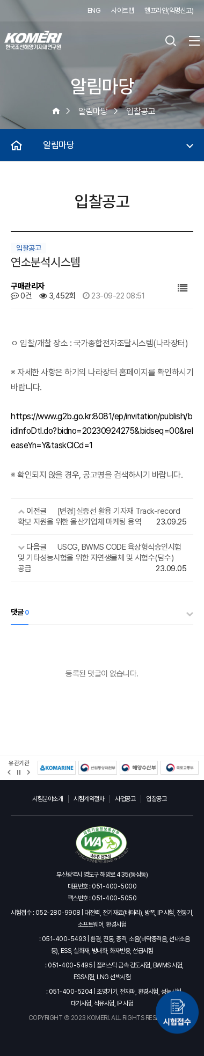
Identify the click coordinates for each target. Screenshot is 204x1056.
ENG (94, 10)
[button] (9, 772)
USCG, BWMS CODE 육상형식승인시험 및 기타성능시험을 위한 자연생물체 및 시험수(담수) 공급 (99, 557)
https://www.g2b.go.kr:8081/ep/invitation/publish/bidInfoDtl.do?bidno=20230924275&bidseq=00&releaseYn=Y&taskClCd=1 (102, 430)
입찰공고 (156, 799)
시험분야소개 (47, 799)
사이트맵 (122, 10)
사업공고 (125, 799)
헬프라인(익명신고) (168, 10)
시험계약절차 (89, 799)
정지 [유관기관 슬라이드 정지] (18, 772)
